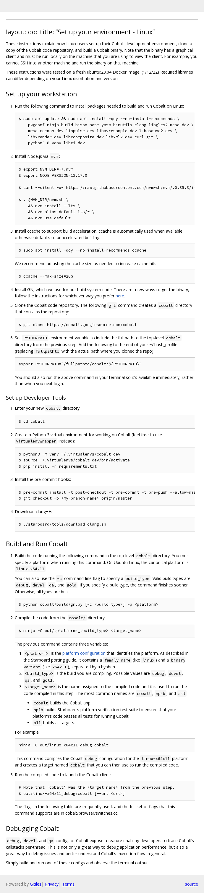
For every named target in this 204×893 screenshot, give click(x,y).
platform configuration (84, 653)
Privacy (52, 884)
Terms (68, 884)
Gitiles (35, 884)
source (191, 884)
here (120, 296)
